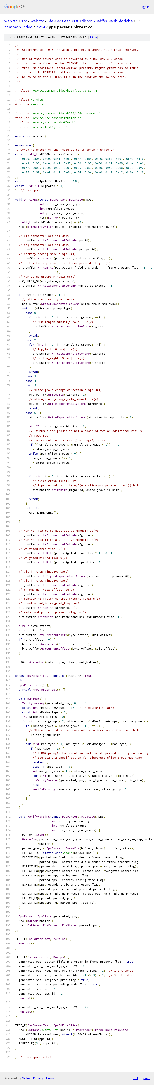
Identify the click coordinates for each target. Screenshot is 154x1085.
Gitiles (26, 1078)
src (24, 21)
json (146, 1078)
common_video (18, 27)
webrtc (11, 21)
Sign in (145, 7)
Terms (50, 1078)
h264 (40, 27)
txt (135, 1078)
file (93, 37)
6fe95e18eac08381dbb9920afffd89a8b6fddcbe (90, 21)
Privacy (38, 1078)
